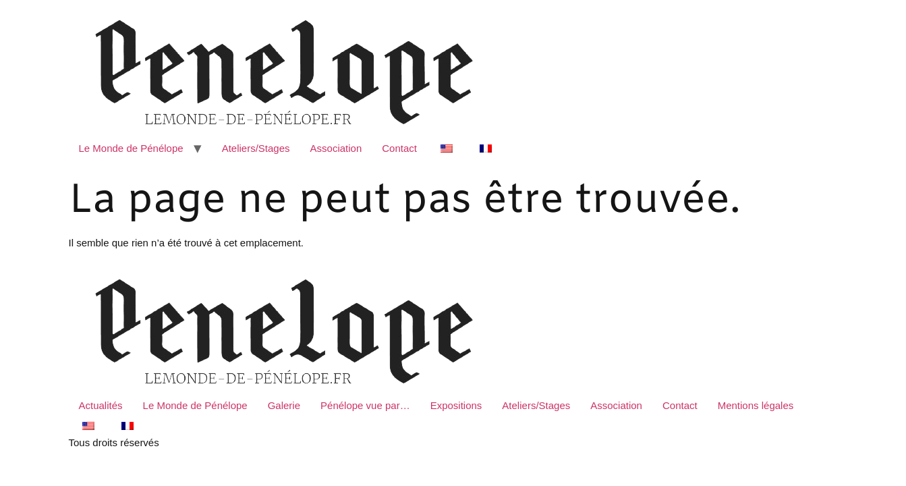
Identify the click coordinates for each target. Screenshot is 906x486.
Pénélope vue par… (365, 405)
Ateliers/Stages (256, 148)
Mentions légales (756, 405)
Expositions (456, 405)
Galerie (284, 405)
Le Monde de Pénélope (131, 148)
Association (336, 148)
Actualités (101, 405)
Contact (399, 148)
